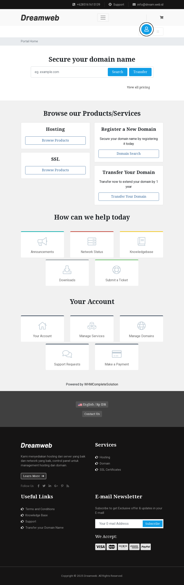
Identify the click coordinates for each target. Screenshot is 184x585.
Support (116, 4)
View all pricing (138, 87)
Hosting (105, 457)
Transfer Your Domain (128, 197)
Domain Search (129, 154)
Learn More (33, 476)
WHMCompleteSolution (101, 384)
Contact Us (92, 414)
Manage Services (92, 329)
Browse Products (55, 140)
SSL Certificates (110, 470)
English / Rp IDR (92, 404)
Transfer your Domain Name (44, 527)
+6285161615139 (86, 4)
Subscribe (152, 523)
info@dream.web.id (148, 4)
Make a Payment (116, 357)
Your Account (42, 329)
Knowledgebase (141, 245)
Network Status (92, 245)
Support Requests (67, 357)
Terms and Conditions (40, 509)
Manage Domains (141, 329)
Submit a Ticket (116, 273)
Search (117, 72)
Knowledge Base (36, 515)
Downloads (67, 273)
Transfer (140, 72)
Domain (105, 463)
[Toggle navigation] (103, 17)
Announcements (42, 245)
